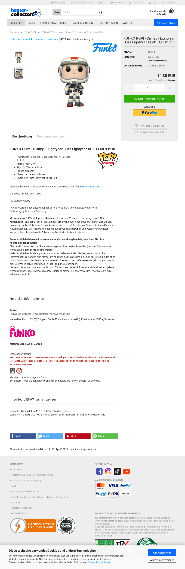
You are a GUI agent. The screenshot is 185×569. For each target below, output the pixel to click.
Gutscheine (117, 2)
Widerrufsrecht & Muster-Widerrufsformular (32, 475)
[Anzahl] (149, 88)
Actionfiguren (109, 23)
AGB (14, 486)
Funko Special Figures (53, 23)
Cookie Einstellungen (22, 508)
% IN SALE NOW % (166, 23)
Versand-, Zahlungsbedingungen (27, 480)
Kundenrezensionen (51, 136)
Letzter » (53, 39)
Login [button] (153, 2)
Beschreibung (22, 136)
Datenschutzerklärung (99, 562)
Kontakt (16, 502)
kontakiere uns (91, 186)
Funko (31, 23)
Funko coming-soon (83, 23)
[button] (136, 2)
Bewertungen (58, 2)
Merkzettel (168, 2)
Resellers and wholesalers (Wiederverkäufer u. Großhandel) (40, 497)
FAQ (102, 2)
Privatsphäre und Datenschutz (26, 491)
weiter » (40, 39)
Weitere (127, 23)
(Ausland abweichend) (157, 61)
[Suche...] (57, 12)
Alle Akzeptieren (162, 552)
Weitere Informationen (162, 560)
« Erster (15, 39)
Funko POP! (16, 23)
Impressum (17, 469)
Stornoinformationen (82, 2)
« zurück (27, 39)
